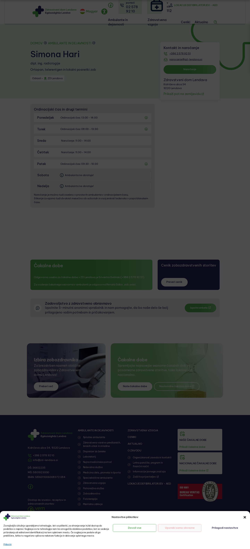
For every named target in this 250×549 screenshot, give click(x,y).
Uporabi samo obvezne (180, 527)
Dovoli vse (134, 527)
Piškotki (7, 544)
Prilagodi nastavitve (225, 527)
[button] (245, 517)
